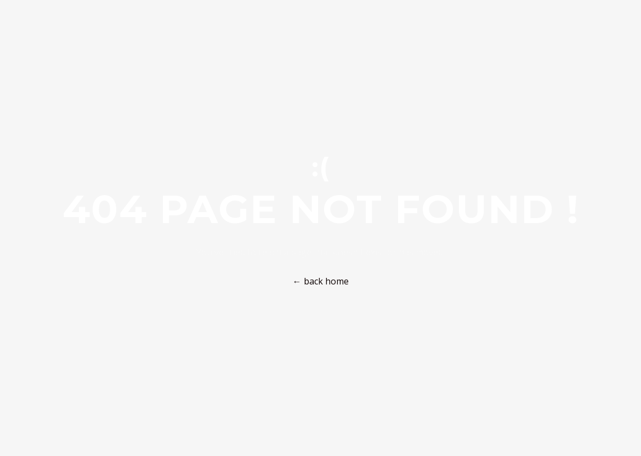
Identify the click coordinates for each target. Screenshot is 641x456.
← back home (321, 281)
